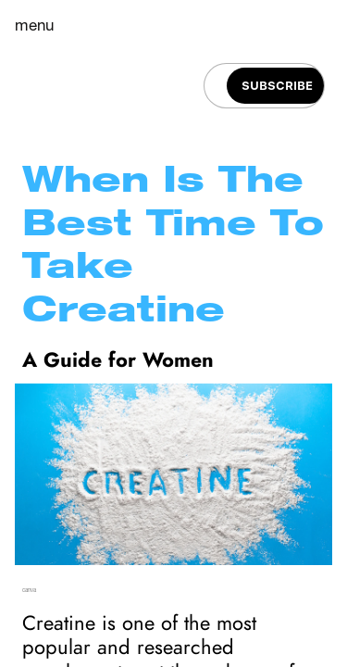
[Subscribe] (277, 86)
